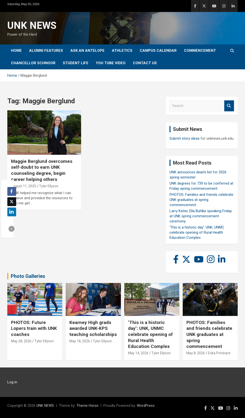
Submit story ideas (185, 138)
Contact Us (145, 63)
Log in (12, 382)
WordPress (146, 405)
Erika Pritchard (219, 353)
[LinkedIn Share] (11, 212)
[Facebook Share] (11, 191)
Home (16, 50)
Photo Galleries (28, 276)
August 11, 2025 (23, 186)
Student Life (75, 63)
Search (229, 105)
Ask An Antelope (87, 50)
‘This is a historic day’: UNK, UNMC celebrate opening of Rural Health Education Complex (150, 334)
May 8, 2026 (195, 353)
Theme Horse (87, 405)
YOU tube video (111, 63)
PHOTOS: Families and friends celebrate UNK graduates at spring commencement (201, 199)
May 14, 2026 (138, 353)
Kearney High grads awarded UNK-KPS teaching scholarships (93, 328)
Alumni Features (46, 50)
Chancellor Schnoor (33, 63)
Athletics (122, 50)
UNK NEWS (31, 25)
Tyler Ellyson (48, 186)
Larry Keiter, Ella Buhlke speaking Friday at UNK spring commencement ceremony (201, 216)
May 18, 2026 (79, 341)
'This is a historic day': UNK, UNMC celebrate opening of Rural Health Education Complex (197, 232)
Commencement (200, 50)
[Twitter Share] (11, 201)
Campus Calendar (158, 50)
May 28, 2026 (21, 341)
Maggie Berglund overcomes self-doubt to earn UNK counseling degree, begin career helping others (41, 170)
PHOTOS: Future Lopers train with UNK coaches (34, 328)
